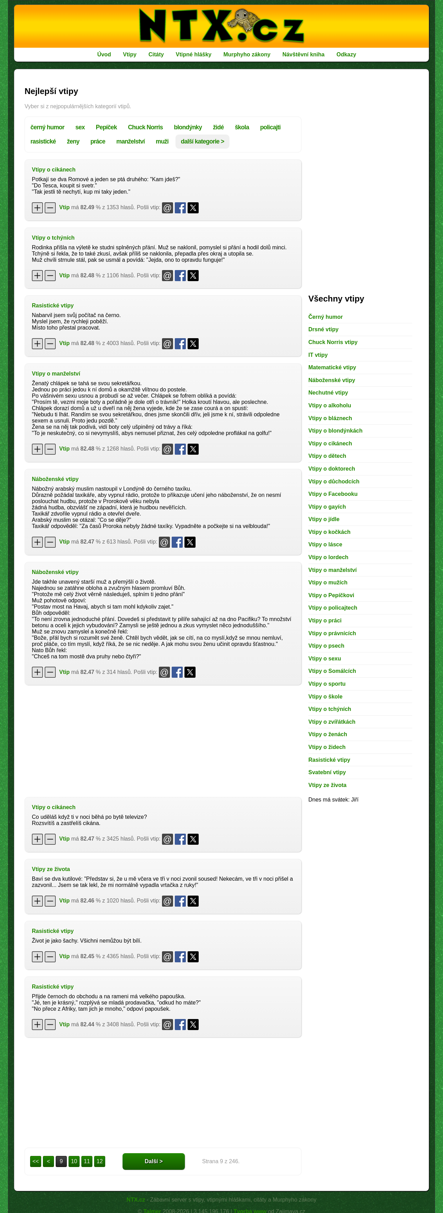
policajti (270, 127)
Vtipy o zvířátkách (331, 722)
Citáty (156, 54)
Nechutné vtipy (328, 393)
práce (97, 141)
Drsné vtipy (323, 329)
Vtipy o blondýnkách (335, 431)
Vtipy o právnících (332, 633)
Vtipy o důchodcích (334, 481)
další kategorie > (202, 141)
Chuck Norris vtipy (333, 342)
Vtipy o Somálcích (332, 671)
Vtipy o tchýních (53, 238)
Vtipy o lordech (328, 557)
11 (87, 1161)
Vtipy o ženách (327, 734)
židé (218, 127)
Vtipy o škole (325, 697)
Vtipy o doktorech (331, 469)
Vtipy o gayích (327, 507)
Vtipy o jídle (324, 519)
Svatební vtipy (327, 772)
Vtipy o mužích (327, 582)
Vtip (64, 207)
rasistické (43, 141)
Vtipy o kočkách (329, 532)
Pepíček (106, 127)
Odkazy (346, 54)
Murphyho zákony (246, 54)
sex (80, 127)
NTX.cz (136, 1200)
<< (36, 1161)
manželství (130, 141)
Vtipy (129, 54)
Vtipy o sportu (327, 684)
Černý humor (325, 317)
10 (74, 1161)
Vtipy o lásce (325, 544)
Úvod (104, 54)
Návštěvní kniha (303, 54)
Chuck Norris (145, 127)
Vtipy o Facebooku (333, 494)
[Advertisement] (163, 740)
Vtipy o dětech (327, 456)
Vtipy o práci (325, 620)
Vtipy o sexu (324, 658)
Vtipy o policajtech (332, 608)
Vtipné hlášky (193, 54)
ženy (73, 141)
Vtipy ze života (51, 869)
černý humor (47, 127)
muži (162, 141)
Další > (154, 1161)
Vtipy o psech (326, 646)
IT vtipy (318, 355)
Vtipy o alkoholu (329, 405)
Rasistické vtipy (53, 305)
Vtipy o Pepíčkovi (331, 595)
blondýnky (188, 127)
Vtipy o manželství (56, 374)
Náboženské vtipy (55, 479)
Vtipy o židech (327, 747)
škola (242, 127)
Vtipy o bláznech (330, 418)
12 (100, 1161)
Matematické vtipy (332, 367)
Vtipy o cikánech (53, 170)
